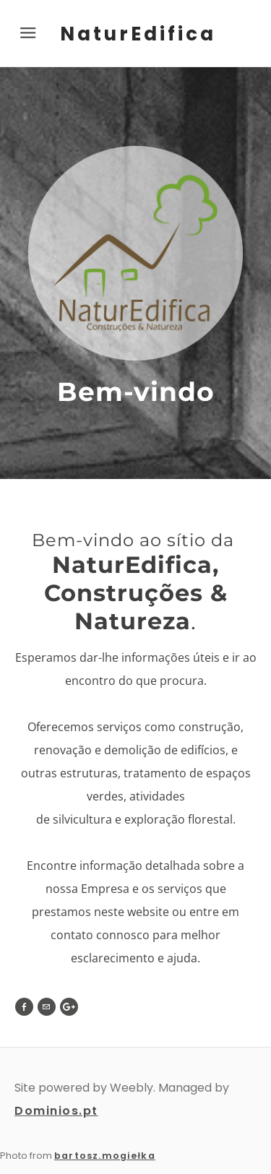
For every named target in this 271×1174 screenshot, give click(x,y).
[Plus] (69, 1007)
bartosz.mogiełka (104, 1155)
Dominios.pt (56, 1110)
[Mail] (47, 1007)
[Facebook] (24, 1007)
